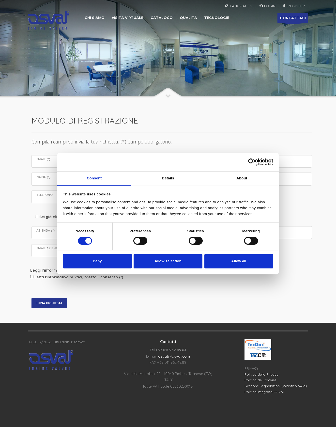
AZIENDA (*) (45, 230)
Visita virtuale (127, 18)
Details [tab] (168, 178)
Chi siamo (95, 18)
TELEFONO (44, 195)
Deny (97, 261)
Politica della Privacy (261, 374)
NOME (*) (43, 177)
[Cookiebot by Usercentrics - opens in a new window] (251, 162)
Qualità (188, 18)
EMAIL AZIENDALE (49, 248)
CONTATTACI (292, 19)
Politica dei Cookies (260, 380)
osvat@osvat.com (174, 356)
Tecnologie (216, 18)
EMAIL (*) (43, 159)
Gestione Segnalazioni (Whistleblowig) (275, 386)
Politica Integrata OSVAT (264, 392)
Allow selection (167, 261)
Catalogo (162, 18)
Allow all (238, 261)
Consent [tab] (94, 178)
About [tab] (241, 178)
